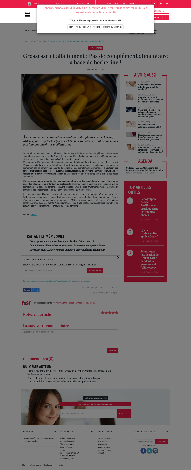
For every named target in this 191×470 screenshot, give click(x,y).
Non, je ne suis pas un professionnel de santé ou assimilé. (95, 27)
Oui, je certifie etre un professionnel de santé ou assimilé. (95, 20)
